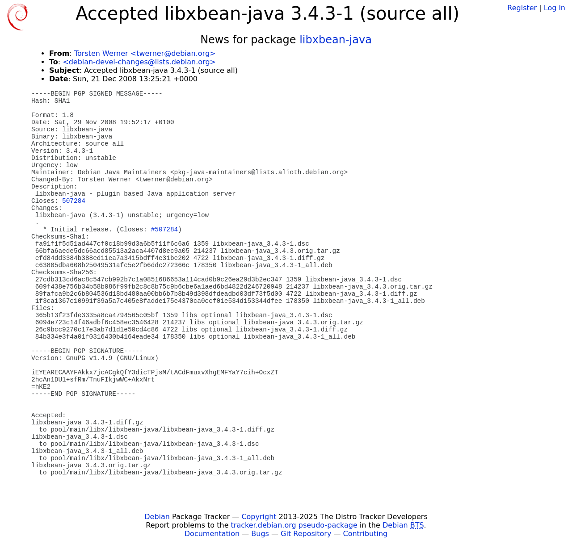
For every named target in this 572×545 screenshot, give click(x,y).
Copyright (258, 516)
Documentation (212, 533)
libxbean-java (335, 40)
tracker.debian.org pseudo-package (294, 525)
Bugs (260, 533)
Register (522, 8)
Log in (554, 8)
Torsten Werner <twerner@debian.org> (145, 53)
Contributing (365, 533)
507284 (73, 201)
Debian (157, 516)
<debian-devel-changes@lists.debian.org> (139, 62)
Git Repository (306, 533)
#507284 (164, 229)
